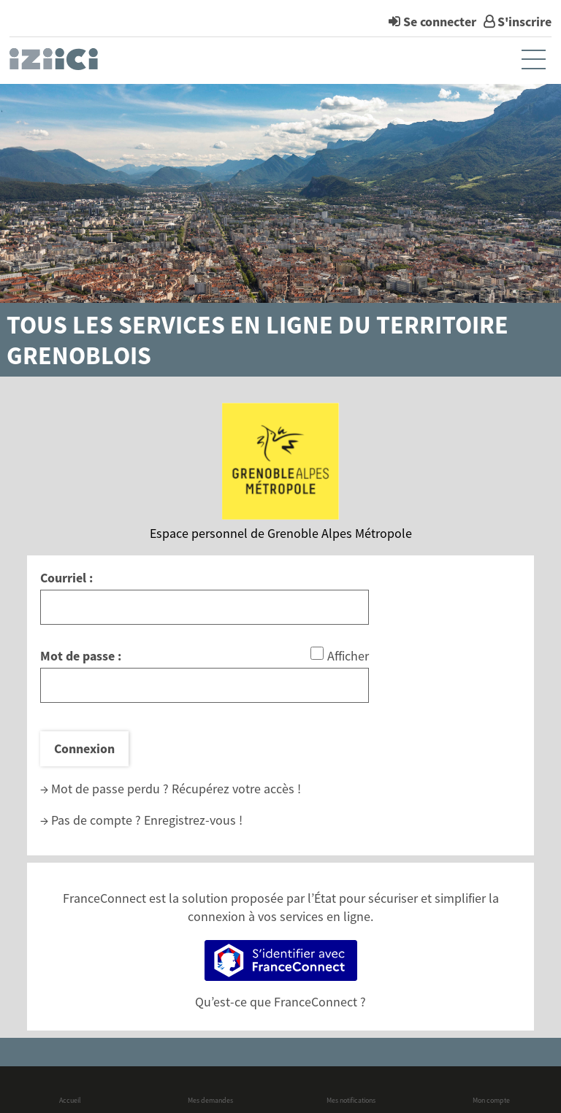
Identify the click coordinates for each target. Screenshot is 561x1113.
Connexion (84, 748)
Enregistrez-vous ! (193, 820)
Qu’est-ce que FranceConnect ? (280, 1001)
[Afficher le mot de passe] (317, 653)
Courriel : (66, 577)
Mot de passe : (80, 655)
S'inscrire (524, 21)
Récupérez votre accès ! (236, 788)
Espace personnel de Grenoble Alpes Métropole (281, 533)
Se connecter (439, 21)
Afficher (348, 655)
